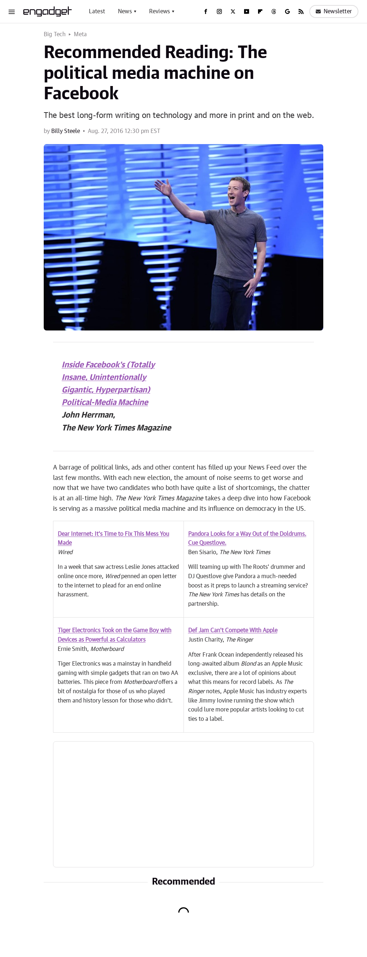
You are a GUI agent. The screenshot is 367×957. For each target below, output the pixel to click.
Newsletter (334, 11)
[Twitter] (233, 11)
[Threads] (273, 11)
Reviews (159, 11)
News (125, 11)
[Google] (287, 11)
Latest (97, 11)
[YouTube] (246, 11)
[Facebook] (205, 11)
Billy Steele (65, 131)
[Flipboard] (260, 11)
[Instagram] (219, 11)
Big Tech (55, 34)
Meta (80, 34)
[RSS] (301, 11)
